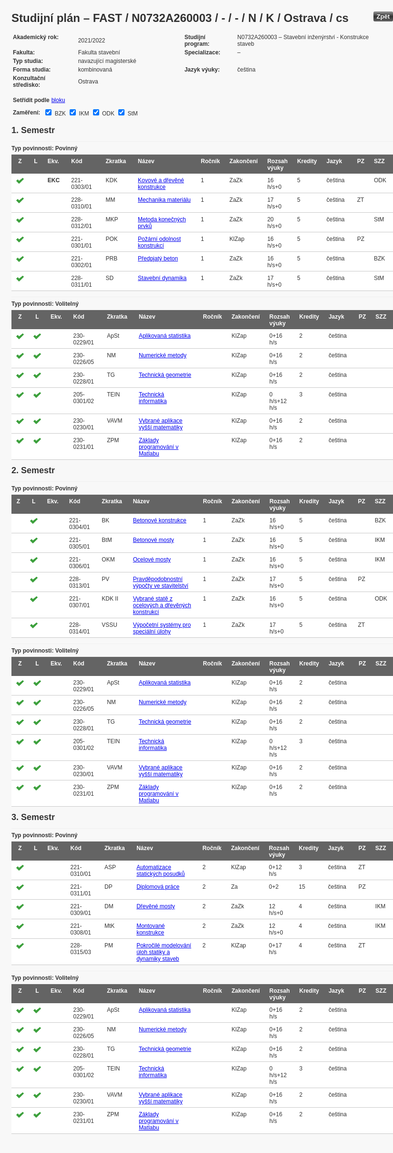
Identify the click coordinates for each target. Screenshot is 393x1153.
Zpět (383, 16)
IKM (83, 113)
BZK (59, 113)
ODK (107, 113)
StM (132, 113)
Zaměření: (26, 112)
